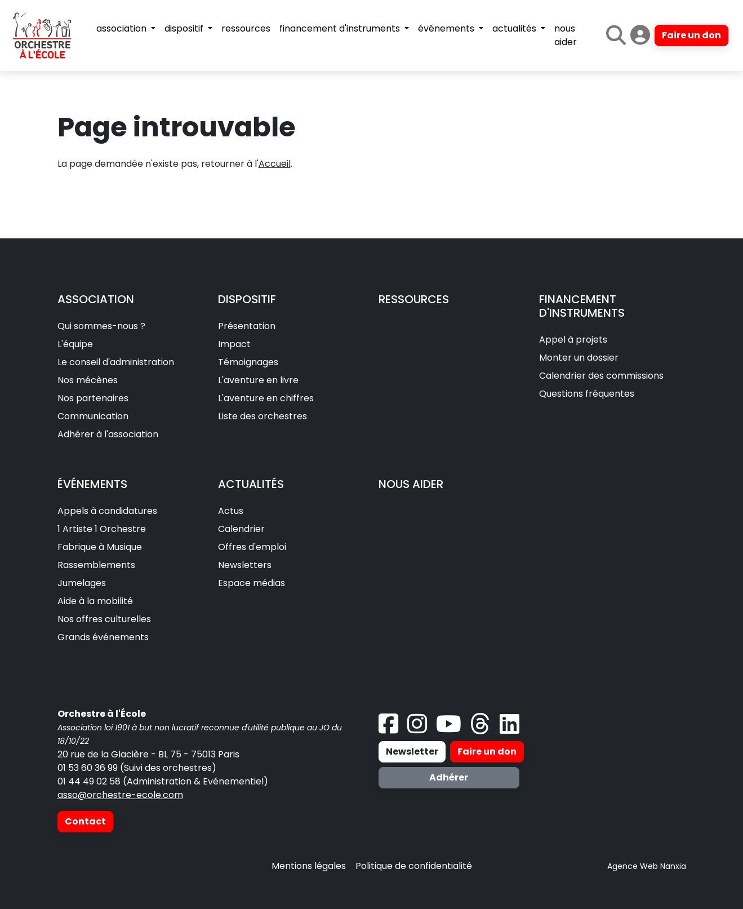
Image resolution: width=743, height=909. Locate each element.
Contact (85, 821)
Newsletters (245, 564)
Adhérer (448, 777)
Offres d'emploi (252, 546)
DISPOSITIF (247, 299)
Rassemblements (96, 564)
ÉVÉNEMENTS (92, 484)
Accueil (275, 163)
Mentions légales (309, 865)
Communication (92, 416)
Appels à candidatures (107, 510)
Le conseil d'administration (115, 362)
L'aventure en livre (258, 380)
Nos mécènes (87, 380)
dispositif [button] (185, 28)
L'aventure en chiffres (266, 398)
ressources (245, 28)
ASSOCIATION (95, 299)
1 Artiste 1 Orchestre (101, 528)
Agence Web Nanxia (646, 866)
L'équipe (75, 344)
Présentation (246, 326)
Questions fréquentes (586, 393)
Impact (234, 344)
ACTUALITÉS (251, 484)
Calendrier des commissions (601, 375)
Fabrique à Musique (99, 546)
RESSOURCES (414, 299)
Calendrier (241, 528)
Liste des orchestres (262, 416)
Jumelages (81, 583)
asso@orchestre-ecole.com (120, 794)
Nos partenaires (92, 398)
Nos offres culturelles (104, 619)
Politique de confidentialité (413, 865)
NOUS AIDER (411, 484)
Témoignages (248, 362)
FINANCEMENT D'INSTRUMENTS (582, 306)
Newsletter (412, 751)
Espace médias (251, 583)
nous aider (565, 35)
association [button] (122, 28)
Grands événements (103, 637)
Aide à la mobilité (95, 601)
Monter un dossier (579, 357)
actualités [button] (515, 28)
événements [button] (447, 28)
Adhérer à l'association (107, 434)
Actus (230, 510)
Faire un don (691, 35)
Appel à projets (573, 339)
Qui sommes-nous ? (101, 326)
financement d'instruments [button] (340, 28)
